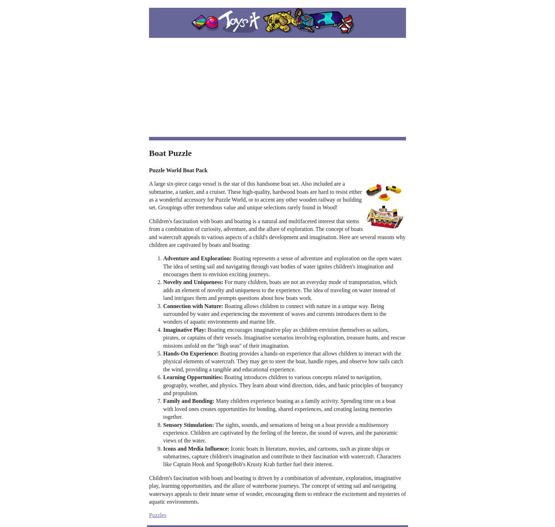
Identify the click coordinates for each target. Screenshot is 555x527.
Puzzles (157, 515)
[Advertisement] (277, 87)
